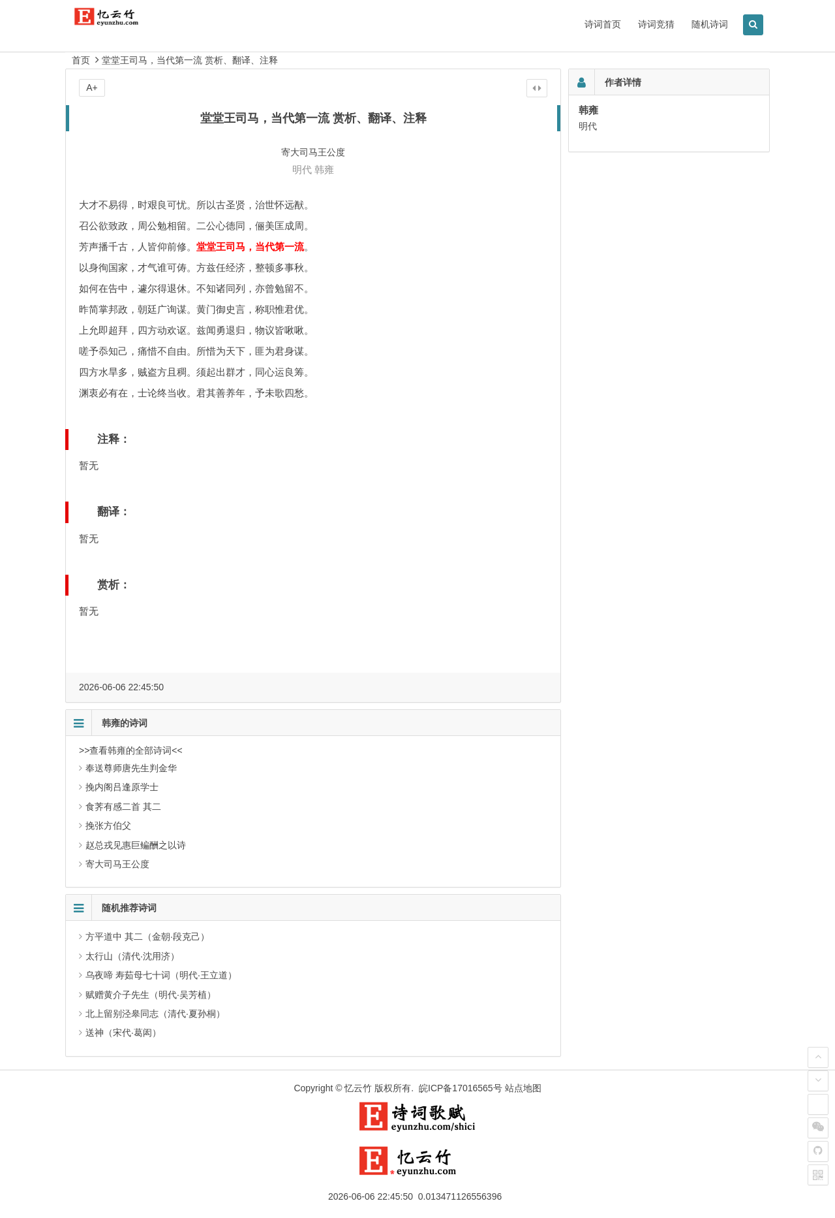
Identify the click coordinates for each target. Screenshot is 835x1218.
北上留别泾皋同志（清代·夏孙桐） (155, 1013)
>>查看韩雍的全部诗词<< (131, 750)
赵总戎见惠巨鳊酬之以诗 (135, 845)
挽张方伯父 (108, 825)
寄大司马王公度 (117, 864)
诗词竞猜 (656, 24)
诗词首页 (602, 24)
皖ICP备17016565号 (460, 1088)
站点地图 (523, 1088)
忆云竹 (358, 1088)
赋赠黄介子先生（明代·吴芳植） (150, 994)
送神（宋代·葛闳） (123, 1032)
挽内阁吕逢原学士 (122, 787)
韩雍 (324, 169)
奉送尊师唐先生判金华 (131, 768)
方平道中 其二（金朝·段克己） (147, 936)
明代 (302, 169)
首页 (81, 60)
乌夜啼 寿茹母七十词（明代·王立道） (161, 975)
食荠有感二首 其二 (123, 806)
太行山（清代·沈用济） (132, 956)
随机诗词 (709, 24)
